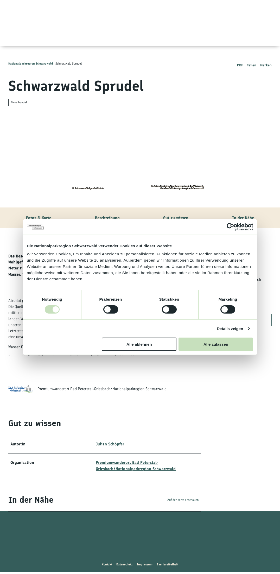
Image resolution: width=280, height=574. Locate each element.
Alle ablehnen (139, 344)
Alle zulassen (215, 344)
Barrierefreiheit (167, 567)
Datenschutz (124, 567)
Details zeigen (230, 328)
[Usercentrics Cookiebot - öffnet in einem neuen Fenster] (230, 227)
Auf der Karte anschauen (183, 502)
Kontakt (107, 567)
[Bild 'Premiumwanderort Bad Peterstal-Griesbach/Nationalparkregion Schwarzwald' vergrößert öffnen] (20, 393)
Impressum (144, 567)
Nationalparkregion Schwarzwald (30, 63)
